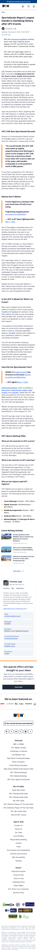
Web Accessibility (18, 857)
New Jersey (6, 390)
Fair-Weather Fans (18, 755)
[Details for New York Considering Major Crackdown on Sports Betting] (6, 550)
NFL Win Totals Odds (18, 811)
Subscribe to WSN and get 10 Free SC (19, 1)
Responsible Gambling (18, 840)
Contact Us (18, 825)
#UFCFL (28, 375)
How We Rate (18, 836)
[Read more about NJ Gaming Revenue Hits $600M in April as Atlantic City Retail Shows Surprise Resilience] (23, 538)
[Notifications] (22, 6)
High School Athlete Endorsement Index (18, 769)
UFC (3, 71)
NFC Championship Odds (18, 794)
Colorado (15, 393)
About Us (18, 829)
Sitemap (18, 861)
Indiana (25, 390)
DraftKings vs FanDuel (18, 751)
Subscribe (18, 687)
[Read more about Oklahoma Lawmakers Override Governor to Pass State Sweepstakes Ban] (23, 558)
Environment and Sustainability (18, 850)
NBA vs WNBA (18, 744)
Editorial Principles (18, 871)
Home (3, 12)
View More (18, 571)
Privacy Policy (18, 875)
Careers (18, 843)
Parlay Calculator (18, 762)
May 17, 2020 (23, 382)
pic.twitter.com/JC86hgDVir (15, 214)
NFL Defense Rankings (18, 776)
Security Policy (18, 893)
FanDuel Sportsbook (9, 388)
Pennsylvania (16, 390)
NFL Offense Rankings (18, 772)
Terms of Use (19, 878)
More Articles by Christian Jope (15, 608)
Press (19, 847)
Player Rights (18, 885)
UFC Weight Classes (18, 748)
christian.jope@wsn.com (12, 616)
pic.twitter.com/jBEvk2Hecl (15, 377)
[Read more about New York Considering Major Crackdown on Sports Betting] (23, 549)
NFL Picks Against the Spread (18, 779)
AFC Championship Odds (18, 797)
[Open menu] (34, 6)
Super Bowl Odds (18, 790)
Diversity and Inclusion (18, 854)
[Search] (28, 6)
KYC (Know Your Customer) (18, 889)
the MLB (15, 312)
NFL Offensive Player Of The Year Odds (18, 804)
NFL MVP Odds (18, 801)
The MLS (11, 333)
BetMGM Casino (9, 646)
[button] (34, 6)
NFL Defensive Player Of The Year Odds (18, 808)
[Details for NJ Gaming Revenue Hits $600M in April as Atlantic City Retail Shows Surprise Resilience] (6, 539)
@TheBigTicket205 (20, 372)
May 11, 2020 (10, 222)
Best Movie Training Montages (18, 758)
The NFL (5, 312)
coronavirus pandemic (19, 39)
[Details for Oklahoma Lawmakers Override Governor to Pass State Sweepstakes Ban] (6, 560)
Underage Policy (18, 882)
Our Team (18, 832)
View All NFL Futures (18, 815)
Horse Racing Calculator (18, 765)
